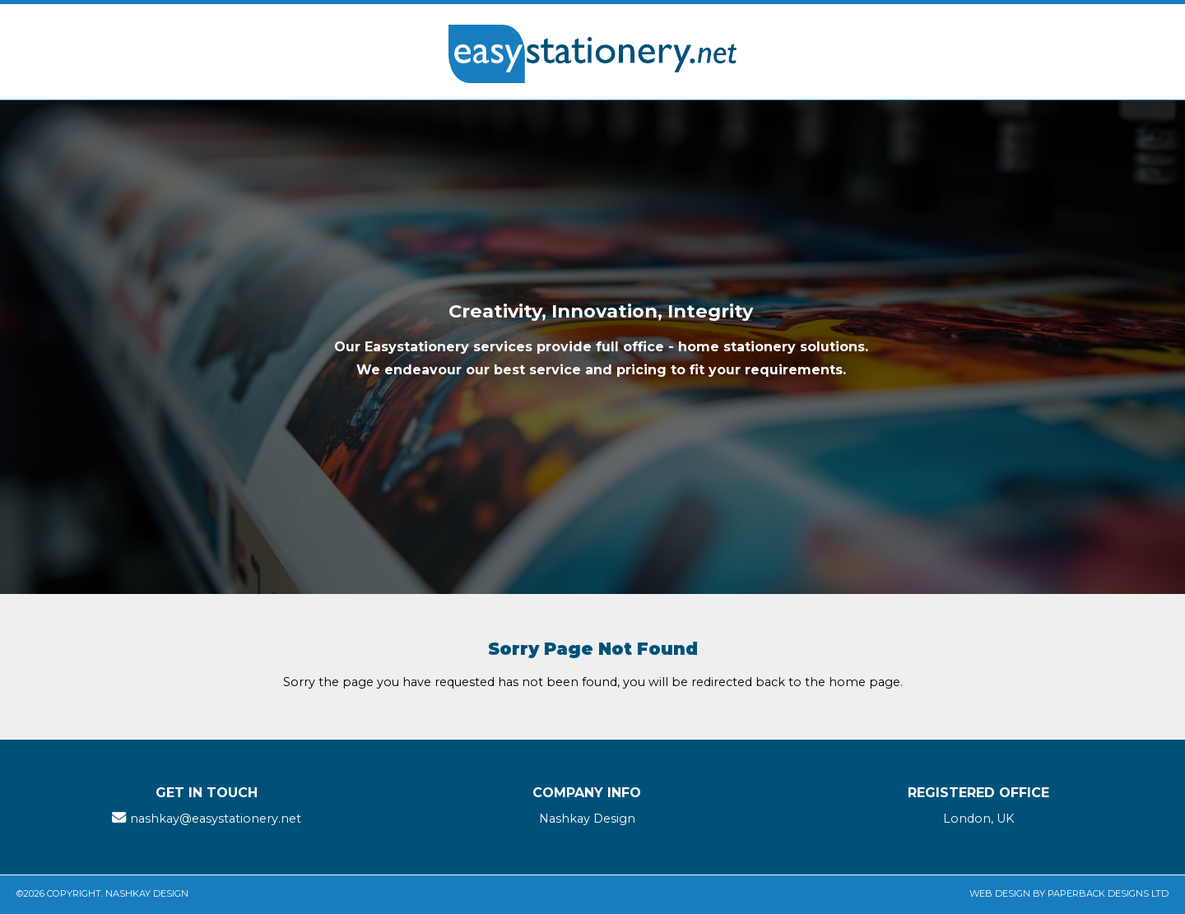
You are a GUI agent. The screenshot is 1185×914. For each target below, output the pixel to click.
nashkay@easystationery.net (215, 818)
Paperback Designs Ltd (1108, 893)
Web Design (999, 893)
